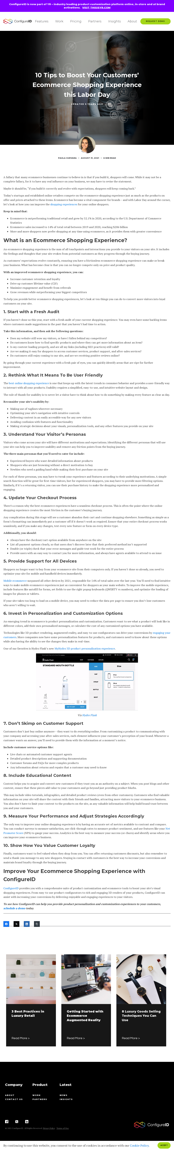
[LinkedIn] (27, 924)
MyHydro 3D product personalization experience (85, 648)
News (63, 1095)
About (132, 21)
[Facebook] (6, 924)
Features (41, 21)
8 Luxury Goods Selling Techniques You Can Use (141, 1016)
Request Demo (155, 21)
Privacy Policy (49, 1128)
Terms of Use (62, 1128)
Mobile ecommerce (15, 581)
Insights (114, 21)
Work (59, 21)
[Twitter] (16, 924)
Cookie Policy (139, 1145)
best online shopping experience (29, 383)
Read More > (21, 1038)
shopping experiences (63, 204)
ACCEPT (164, 1145)
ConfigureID (11, 888)
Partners (94, 21)
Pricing (75, 21)
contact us (14, 1099)
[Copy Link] (37, 924)
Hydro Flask (89, 715)
